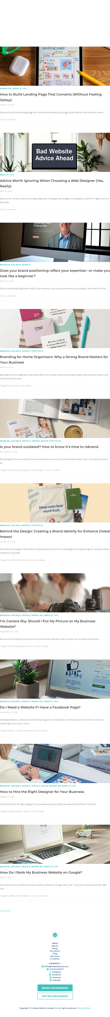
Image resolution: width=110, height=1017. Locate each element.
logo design (26, 386)
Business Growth (21, 264)
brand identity (13, 386)
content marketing (24, 731)
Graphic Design (40, 441)
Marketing (6, 88)
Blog (55, 948)
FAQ (55, 953)
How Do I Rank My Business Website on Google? (41, 872)
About (55, 946)
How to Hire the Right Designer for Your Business (42, 792)
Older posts (5, 910)
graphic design (22, 811)
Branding (5, 264)
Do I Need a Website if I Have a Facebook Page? (40, 707)
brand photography (16, 646)
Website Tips (20, 88)
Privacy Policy (84, 1008)
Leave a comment (8, 120)
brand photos (27, 560)
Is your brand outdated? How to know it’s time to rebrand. (49, 447)
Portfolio (37, 351)
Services (55, 956)
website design (36, 470)
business (30, 646)
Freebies (55, 959)
